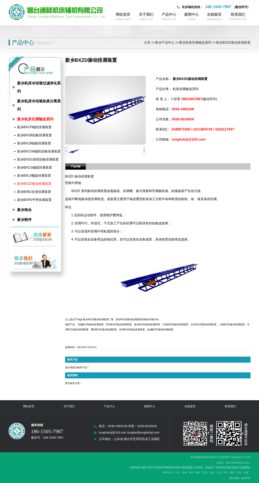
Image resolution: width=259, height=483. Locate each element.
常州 (191, 472)
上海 (218, 472)
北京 (211, 472)
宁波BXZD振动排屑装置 (175, 324)
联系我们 (238, 15)
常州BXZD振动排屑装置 (119, 324)
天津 (225, 472)
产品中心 (169, 15)
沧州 (239, 472)
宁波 (204, 472)
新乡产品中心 (165, 42)
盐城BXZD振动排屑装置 (160, 329)
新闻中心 (191, 15)
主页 (147, 42)
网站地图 (234, 478)
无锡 (184, 472)
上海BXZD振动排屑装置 (232, 324)
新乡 (198, 472)
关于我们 (146, 15)
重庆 (232, 472)
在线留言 (214, 15)
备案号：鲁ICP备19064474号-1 (233, 462)
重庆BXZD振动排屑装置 (104, 329)
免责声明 (246, 478)
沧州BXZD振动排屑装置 (132, 329)
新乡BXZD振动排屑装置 (233, 42)
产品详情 (75, 166)
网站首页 (123, 15)
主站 (177, 472)
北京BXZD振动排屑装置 (203, 324)
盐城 (245, 472)
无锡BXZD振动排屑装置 (91, 324)
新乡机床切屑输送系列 (195, 42)
